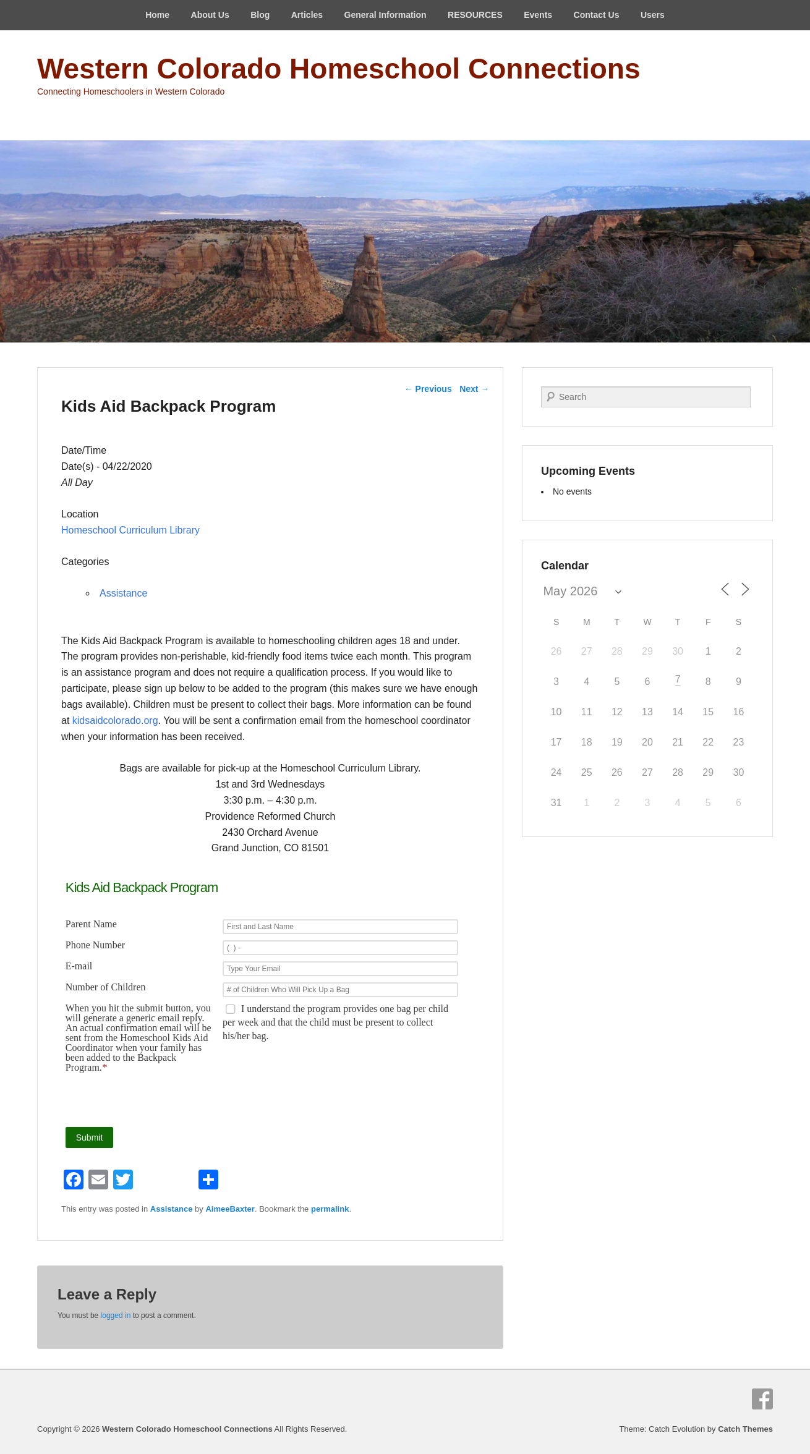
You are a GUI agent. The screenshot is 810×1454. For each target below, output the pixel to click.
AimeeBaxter (230, 1209)
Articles (307, 15)
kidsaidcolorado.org (115, 720)
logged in (116, 1315)
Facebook (762, 1398)
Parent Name (91, 924)
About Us (210, 15)
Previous (428, 389)
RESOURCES (475, 15)
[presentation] (366, 1100)
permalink (330, 1209)
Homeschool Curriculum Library (130, 530)
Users (653, 15)
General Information (385, 15)
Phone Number (95, 945)
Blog (260, 15)
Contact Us (597, 15)
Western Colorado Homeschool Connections (338, 69)
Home (157, 15)
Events (538, 15)
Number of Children (106, 987)
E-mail (79, 966)
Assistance (123, 593)
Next (474, 389)
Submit (89, 1137)
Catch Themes (745, 1429)
